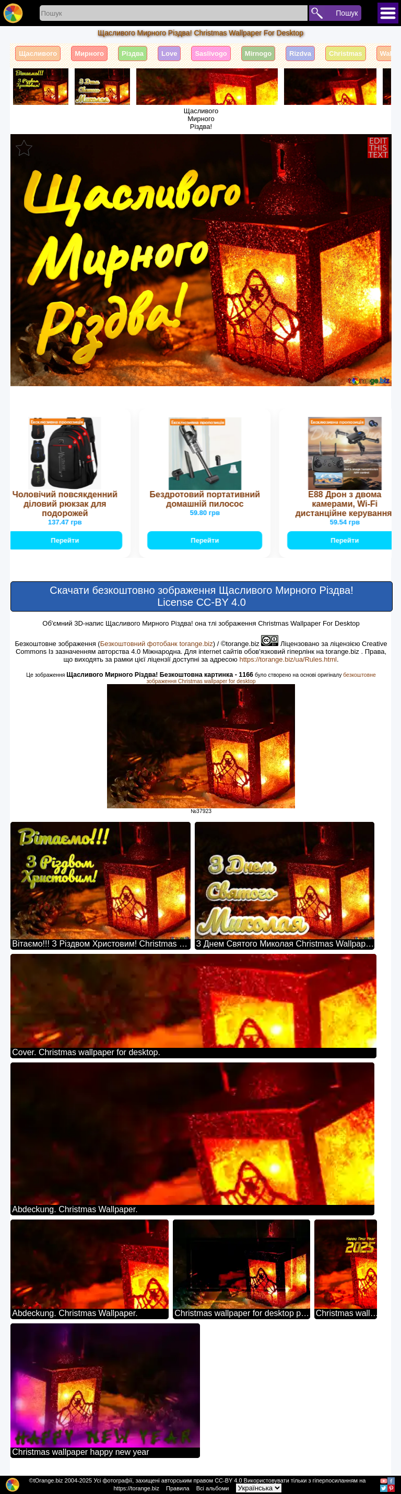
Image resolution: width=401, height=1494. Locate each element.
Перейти (66, 540)
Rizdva (300, 53)
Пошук (347, 13)
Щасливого (38, 53)
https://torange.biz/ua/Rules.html (287, 659)
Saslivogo (211, 53)
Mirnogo (258, 53)
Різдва (133, 53)
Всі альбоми (212, 1488)
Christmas (345, 53)
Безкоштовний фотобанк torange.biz (156, 644)
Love (169, 53)
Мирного (89, 53)
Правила (178, 1488)
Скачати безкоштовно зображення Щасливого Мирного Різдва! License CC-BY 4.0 (201, 596)
